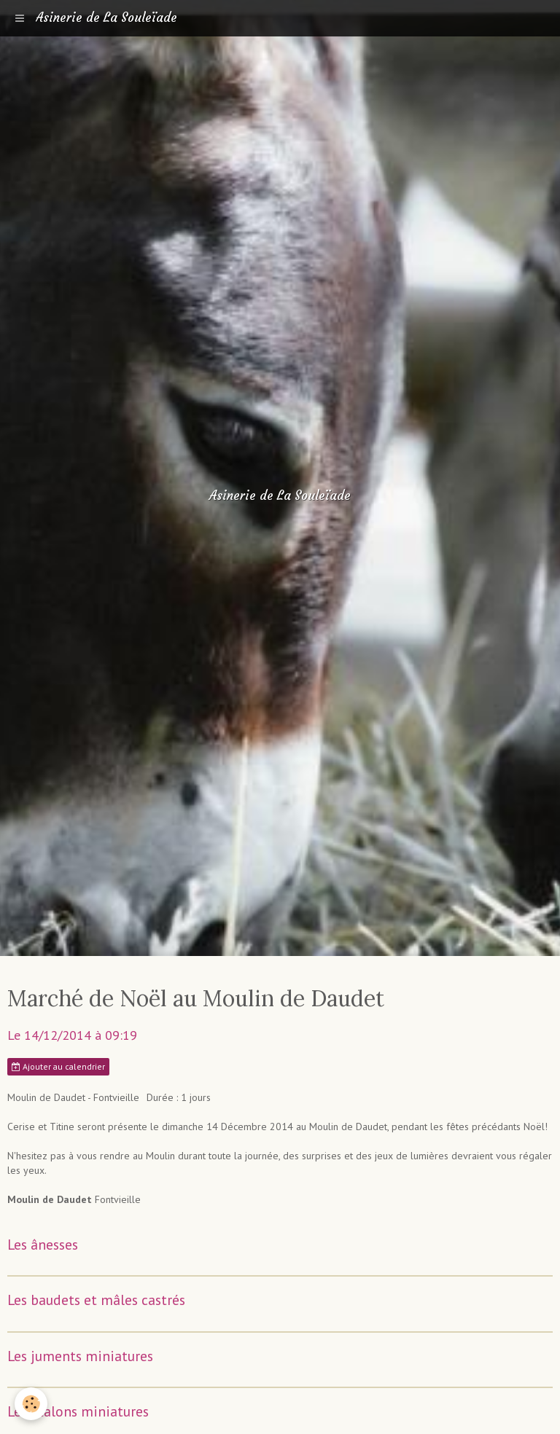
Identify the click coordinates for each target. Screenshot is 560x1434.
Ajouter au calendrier (58, 1066)
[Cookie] (31, 1403)
